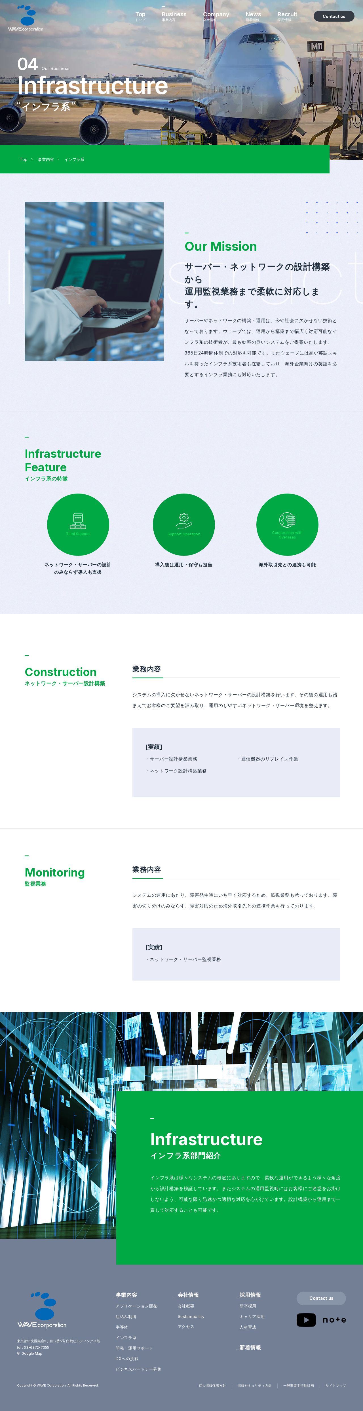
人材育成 (248, 1327)
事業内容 (46, 159)
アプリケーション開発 (136, 1306)
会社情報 (188, 1295)
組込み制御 (126, 1316)
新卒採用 (248, 1306)
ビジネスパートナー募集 (139, 1369)
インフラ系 (126, 1337)
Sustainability (191, 1316)
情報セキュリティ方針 (255, 1385)
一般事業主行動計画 (298, 1385)
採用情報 (250, 1295)
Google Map (32, 1353)
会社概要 (186, 1306)
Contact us (321, 1298)
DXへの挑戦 (127, 1358)
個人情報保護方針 (212, 1385)
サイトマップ (336, 1385)
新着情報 (250, 1347)
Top (24, 159)
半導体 (122, 1327)
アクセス (186, 1326)
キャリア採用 (252, 1316)
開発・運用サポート (134, 1348)
